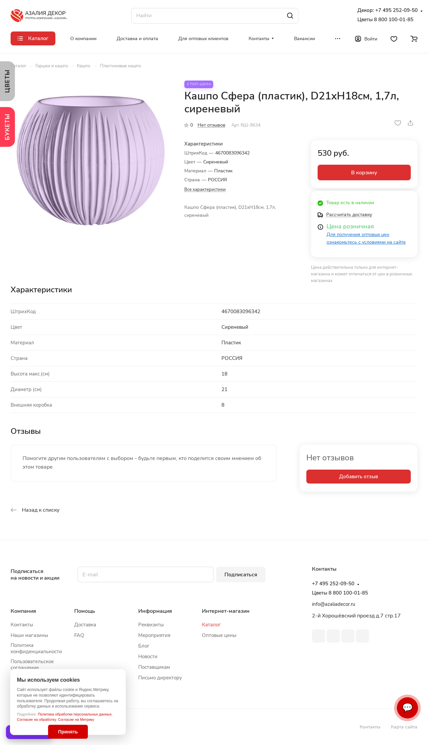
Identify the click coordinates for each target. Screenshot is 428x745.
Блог (144, 646)
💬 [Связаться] (407, 708)
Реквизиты (151, 624)
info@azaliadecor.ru (333, 604)
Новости (147, 656)
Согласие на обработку (36, 719)
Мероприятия (154, 635)
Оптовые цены (219, 635)
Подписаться (240, 574)
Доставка (85, 624)
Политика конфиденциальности (36, 648)
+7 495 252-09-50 (396, 10)
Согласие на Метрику (76, 719)
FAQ (79, 635)
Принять (68, 731)
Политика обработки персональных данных (75, 714)
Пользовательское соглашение (32, 664)
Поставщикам (154, 667)
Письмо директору (160, 677)
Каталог (211, 624)
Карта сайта (404, 727)
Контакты (22, 624)
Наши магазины (29, 635)
